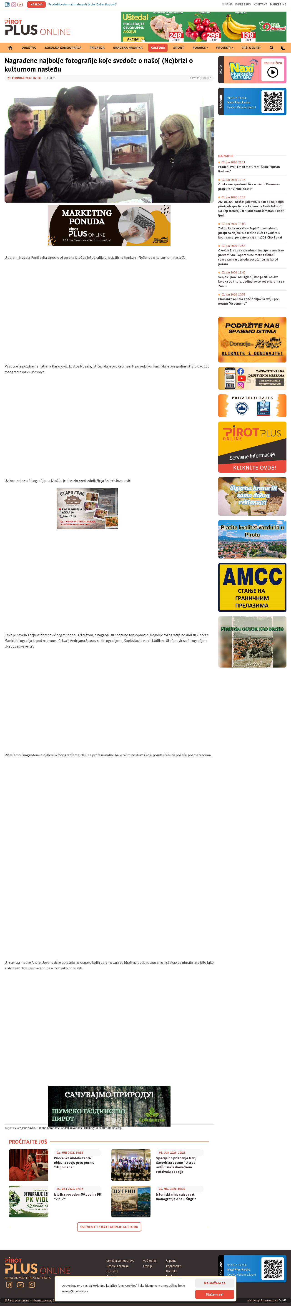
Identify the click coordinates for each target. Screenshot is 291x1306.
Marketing (278, 4)
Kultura (158, 47)
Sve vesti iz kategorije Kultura (109, 1226)
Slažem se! (214, 1294)
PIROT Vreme (252, 134)
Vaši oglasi (251, 47)
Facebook (7, 4)
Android (272, 101)
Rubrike (199, 47)
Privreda (97, 47)
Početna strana (10, 48)
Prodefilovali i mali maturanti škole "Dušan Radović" (82, 4)
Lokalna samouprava (63, 47)
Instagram (13, 4)
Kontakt (260, 4)
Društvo (29, 47)
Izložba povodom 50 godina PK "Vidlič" (77, 1197)
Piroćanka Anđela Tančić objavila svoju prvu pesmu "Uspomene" (74, 1163)
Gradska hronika (128, 47)
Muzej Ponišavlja (25, 1128)
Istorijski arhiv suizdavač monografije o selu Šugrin (176, 1197)
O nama (227, 4)
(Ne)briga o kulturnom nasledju (103, 1128)
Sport (178, 47)
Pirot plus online (37, 26)
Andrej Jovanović (72, 1128)
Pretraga (272, 48)
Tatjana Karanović (48, 1128)
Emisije (148, 1266)
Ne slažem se (215, 1283)
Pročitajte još (28, 1141)
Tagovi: (9, 1128)
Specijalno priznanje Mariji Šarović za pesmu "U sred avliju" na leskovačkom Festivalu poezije (176, 1165)
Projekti (223, 47)
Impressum (243, 4)
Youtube (20, 4)
